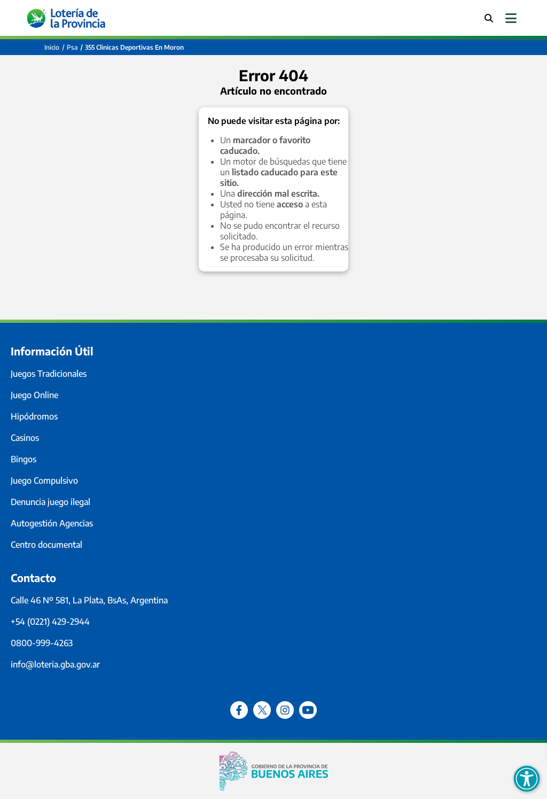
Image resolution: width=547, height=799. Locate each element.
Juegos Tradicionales (49, 373)
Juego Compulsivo (44, 480)
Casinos (25, 437)
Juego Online (34, 395)
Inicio (51, 47)
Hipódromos (34, 416)
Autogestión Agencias (52, 523)
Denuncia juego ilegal (50, 502)
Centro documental (46, 544)
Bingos (23, 459)
